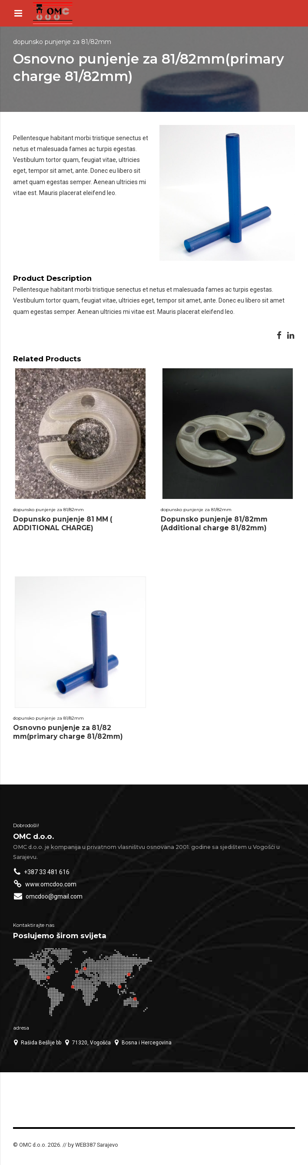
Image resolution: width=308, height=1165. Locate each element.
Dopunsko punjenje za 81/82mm (62, 42)
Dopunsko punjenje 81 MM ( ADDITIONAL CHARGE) (62, 523)
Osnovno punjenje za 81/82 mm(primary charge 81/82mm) (68, 732)
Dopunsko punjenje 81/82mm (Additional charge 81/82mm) (214, 523)
